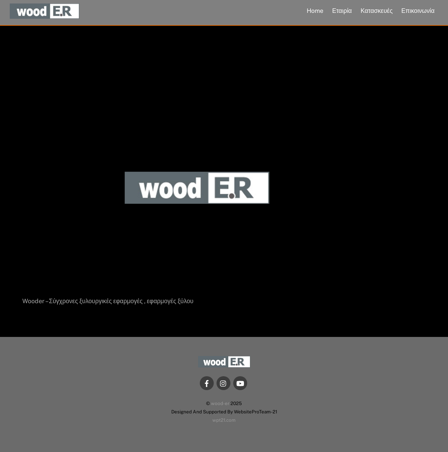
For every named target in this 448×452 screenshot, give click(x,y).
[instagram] (223, 382)
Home (315, 10)
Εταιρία (342, 10)
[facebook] (207, 382)
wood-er (220, 403)
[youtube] (240, 382)
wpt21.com (224, 420)
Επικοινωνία (417, 10)
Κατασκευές (377, 10)
